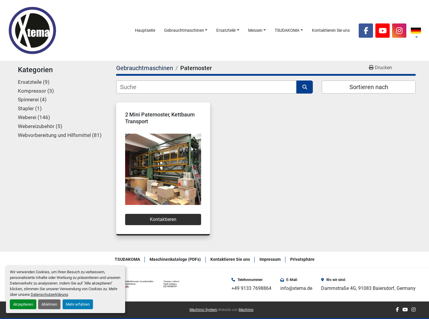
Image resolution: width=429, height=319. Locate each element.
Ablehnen (49, 304)
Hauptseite (145, 30)
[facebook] (366, 30)
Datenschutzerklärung (49, 294)
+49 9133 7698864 (251, 288)
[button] (186, 30)
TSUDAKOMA (287, 30)
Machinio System (203, 310)
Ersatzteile (226, 30)
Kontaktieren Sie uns (331, 30)
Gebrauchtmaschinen (184, 30)
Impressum (270, 259)
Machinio (246, 310)
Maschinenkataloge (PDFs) (175, 259)
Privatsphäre (302, 259)
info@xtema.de (296, 288)
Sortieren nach (368, 87)
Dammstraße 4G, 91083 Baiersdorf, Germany (368, 288)
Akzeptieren (23, 304)
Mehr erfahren (78, 304)
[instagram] (399, 30)
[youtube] (382, 30)
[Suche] (206, 87)
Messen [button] (255, 30)
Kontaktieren (163, 219)
